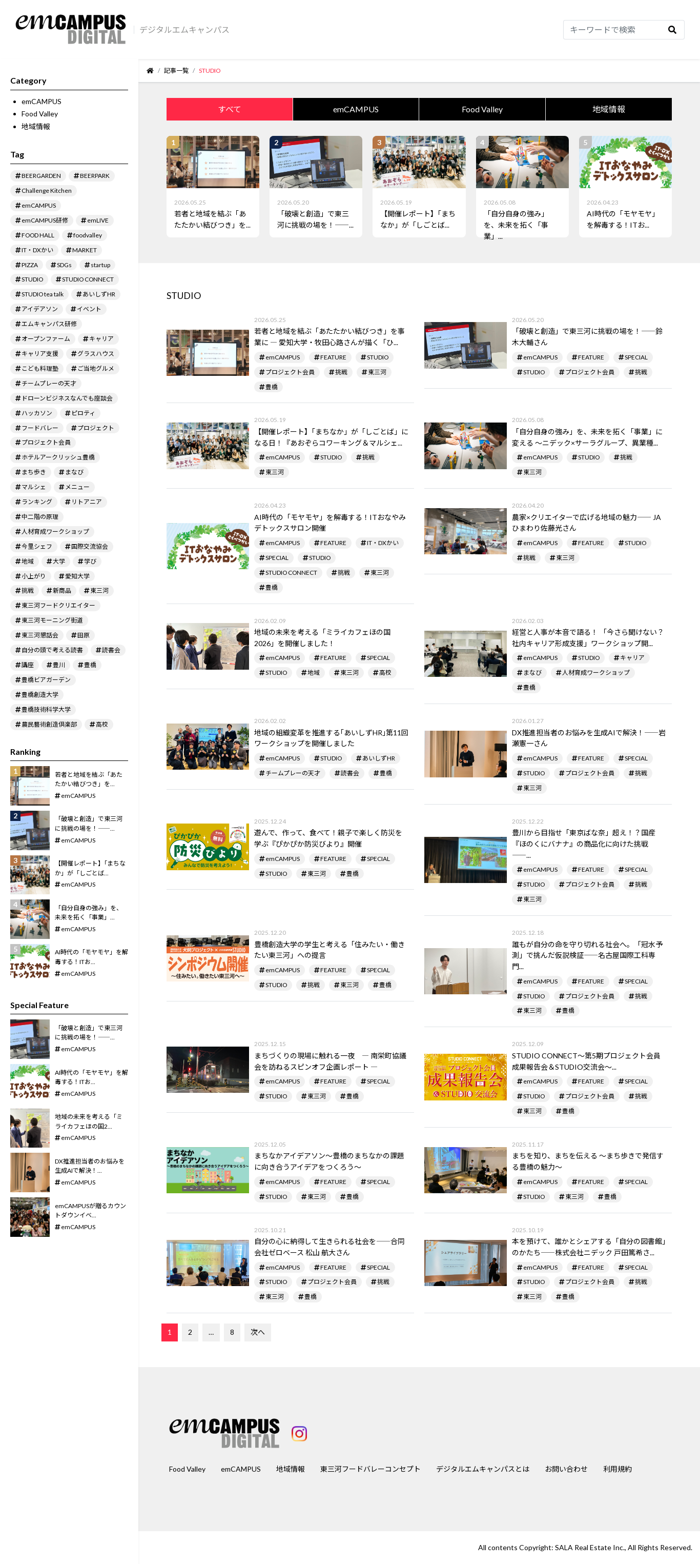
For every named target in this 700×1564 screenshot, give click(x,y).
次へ (258, 1332)
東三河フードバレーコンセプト (370, 1469)
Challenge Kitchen (47, 190)
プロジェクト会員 (46, 442)
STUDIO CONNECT (88, 279)
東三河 (99, 590)
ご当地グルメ (95, 368)
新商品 (62, 590)
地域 (28, 561)
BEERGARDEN (41, 175)
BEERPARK (95, 175)
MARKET (84, 250)
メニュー (77, 487)
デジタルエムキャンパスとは (482, 1469)
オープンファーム (46, 339)
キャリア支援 (40, 353)
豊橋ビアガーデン (46, 680)
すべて (229, 109)
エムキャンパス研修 (49, 324)
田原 (83, 635)
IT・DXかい (37, 250)
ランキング (37, 502)
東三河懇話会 (40, 635)
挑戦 (28, 590)
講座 (28, 665)
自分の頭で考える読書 (52, 650)
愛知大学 (77, 576)
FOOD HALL (38, 235)
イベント (89, 309)
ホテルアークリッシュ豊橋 (58, 457)
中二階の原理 (40, 516)
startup (100, 265)
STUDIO (32, 279)
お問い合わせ (566, 1469)
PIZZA (30, 265)
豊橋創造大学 (40, 694)
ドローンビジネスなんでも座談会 (67, 398)
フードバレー (40, 428)
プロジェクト (95, 428)
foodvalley (87, 235)
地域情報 (36, 126)
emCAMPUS (41, 101)
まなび (74, 472)
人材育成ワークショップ (55, 531)
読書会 (111, 650)
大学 (59, 561)
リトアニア (86, 502)
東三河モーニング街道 (52, 620)
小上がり (34, 576)
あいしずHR (99, 294)
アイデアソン (40, 309)
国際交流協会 (89, 546)
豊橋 (90, 665)
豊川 (59, 665)
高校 (102, 724)
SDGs (64, 265)
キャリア (101, 339)
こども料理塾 (40, 368)
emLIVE (98, 220)
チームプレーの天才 (49, 383)
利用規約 (617, 1469)
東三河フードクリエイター (58, 605)
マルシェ (34, 487)
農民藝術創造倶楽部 (49, 724)
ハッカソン (37, 413)
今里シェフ (37, 546)
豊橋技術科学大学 (46, 709)
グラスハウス (95, 353)
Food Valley (40, 113)
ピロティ (83, 413)
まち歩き (34, 472)
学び (90, 561)
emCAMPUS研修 (45, 220)
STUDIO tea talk (43, 294)
